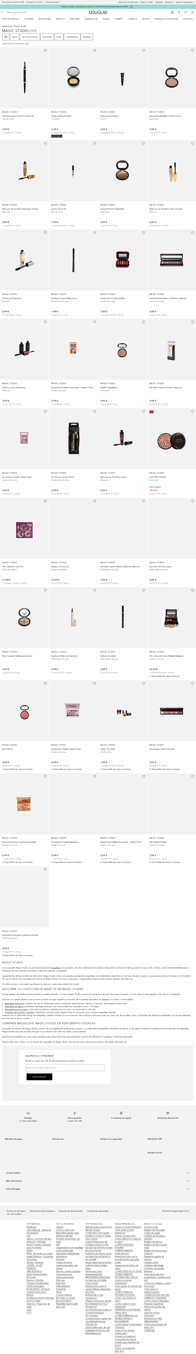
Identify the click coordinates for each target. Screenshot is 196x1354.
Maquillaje (91, 19)
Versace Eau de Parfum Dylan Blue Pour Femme (99, 1249)
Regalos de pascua (153, 1242)
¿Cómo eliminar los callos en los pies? (128, 1240)
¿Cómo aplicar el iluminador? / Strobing (128, 1326)
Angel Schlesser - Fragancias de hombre (40, 1258)
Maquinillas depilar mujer (67, 1233)
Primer (59, 1292)
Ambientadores (63, 1286)
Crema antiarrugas (64, 1250)
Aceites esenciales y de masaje (67, 1267)
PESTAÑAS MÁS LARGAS (126, 1277)
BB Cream (31, 1277)
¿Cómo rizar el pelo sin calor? (125, 1299)
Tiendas (159, 2)
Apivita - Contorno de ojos (39, 1239)
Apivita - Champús (35, 1262)
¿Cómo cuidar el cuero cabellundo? (125, 1305)
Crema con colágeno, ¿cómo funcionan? (157, 1284)
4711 (29, 1312)
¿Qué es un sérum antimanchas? (123, 1281)
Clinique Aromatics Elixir (38, 1283)
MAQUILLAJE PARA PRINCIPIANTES (153, 1320)
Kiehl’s (29, 1250)
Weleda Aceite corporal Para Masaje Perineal (98, 1228)
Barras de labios (63, 1301)
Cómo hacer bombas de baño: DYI (155, 1326)
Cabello (132, 19)
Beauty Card (147, 2)
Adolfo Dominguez (35, 1286)
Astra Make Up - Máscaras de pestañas (39, 1231)
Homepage (7, 26)
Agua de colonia (152, 1312)
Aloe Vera (119, 1351)
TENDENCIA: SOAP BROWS (127, 1310)
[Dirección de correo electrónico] (64, 1067)
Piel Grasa (149, 1315)
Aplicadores (61, 1256)
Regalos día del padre (154, 1230)
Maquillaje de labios (14, 1006)
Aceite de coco (122, 1253)
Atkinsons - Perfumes (36, 1242)
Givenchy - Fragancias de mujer (38, 1305)
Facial (106, 19)
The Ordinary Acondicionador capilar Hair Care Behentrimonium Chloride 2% (98, 1320)
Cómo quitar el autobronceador (151, 1290)
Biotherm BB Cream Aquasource (94, 1296)
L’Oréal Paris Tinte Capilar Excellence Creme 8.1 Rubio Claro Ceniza (98, 1236)
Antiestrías (61, 1289)
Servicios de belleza (128, 2)
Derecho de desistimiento (71, 1211)
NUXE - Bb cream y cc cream (40, 1253)
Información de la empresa (42, 1211)
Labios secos (121, 1312)
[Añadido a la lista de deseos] (45, 50)
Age (29, 1236)
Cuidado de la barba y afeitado (154, 1237)
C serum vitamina (64, 1295)
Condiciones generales (97, 1211)
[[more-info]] (16, 43)
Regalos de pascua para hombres (155, 1252)
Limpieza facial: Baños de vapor (126, 1267)
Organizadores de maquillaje (69, 1247)
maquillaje (55, 968)
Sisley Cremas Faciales (37, 1274)
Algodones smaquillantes (68, 1253)
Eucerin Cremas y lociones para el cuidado (39, 1246)
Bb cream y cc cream (65, 1298)
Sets (58, 1245)
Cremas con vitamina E (125, 1336)
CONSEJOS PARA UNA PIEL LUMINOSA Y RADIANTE (157, 1296)
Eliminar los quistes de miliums (154, 1308)
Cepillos (60, 1227)
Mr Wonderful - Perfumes (38, 1289)
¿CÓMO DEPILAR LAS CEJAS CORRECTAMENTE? (128, 1272)
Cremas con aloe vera (125, 1236)
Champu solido (151, 1262)
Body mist (60, 1283)
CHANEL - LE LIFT (35, 1265)
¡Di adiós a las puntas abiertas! (154, 1269)
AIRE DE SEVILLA (34, 1271)
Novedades (45, 19)
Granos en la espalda (125, 1348)
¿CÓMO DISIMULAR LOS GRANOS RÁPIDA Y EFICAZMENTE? (126, 1318)
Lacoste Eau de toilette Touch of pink (96, 1281)
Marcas (60, 19)
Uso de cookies (14, 1214)
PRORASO (31, 1268)
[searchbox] (27, 12)
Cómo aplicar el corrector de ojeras (128, 1287)
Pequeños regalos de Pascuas (154, 1258)
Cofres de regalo (152, 1233)
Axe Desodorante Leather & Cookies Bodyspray (98, 1311)
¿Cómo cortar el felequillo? (156, 1301)
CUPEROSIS (149, 1330)
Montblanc (32, 1227)
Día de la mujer (151, 1227)
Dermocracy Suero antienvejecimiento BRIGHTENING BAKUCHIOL (97, 1274)
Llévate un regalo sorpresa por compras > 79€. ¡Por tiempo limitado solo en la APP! (94, 7)
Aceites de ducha (64, 1262)
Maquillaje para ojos (14, 1003)
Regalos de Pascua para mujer (155, 1246)
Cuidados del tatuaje (154, 1265)
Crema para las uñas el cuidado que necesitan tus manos (127, 1342)
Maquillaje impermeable (67, 1304)
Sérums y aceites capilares (68, 1271)
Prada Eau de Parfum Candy (98, 1253)
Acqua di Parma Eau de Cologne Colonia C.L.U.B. (97, 1243)
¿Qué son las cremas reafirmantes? (124, 1332)
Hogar (146, 19)
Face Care (60, 1307)
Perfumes (75, 19)
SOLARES (29, 19)
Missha (30, 1295)
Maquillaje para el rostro (16, 1009)
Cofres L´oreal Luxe (65, 1230)
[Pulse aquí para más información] (131, 6)
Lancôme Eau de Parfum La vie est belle (98, 1258)
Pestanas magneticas (154, 1304)
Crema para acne (64, 1274)
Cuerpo (119, 19)
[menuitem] (12, 19)
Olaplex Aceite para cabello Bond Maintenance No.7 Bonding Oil (98, 1304)
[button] (98, 1173)
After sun (60, 1280)
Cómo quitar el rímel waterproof (124, 1231)
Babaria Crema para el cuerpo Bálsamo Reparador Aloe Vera (98, 1289)
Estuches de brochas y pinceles (19, 1012)
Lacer (29, 1310)
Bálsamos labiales (64, 1236)
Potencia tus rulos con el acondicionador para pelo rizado (127, 1259)
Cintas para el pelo (65, 1277)
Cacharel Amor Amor (36, 1292)
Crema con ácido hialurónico (128, 1227)
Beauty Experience (185, 2)
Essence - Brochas (35, 1280)
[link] (24, 90)
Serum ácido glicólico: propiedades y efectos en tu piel (157, 1277)
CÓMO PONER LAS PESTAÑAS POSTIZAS (125, 1293)
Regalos (169, 2)
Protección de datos (16, 1211)
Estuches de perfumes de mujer (68, 1240)
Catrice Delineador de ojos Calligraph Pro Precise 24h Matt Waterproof (97, 1330)
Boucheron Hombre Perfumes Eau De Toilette (40, 1299)
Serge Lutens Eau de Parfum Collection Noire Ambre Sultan (98, 1265)
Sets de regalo (10, 19)
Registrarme (39, 1077)
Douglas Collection (166, 19)
